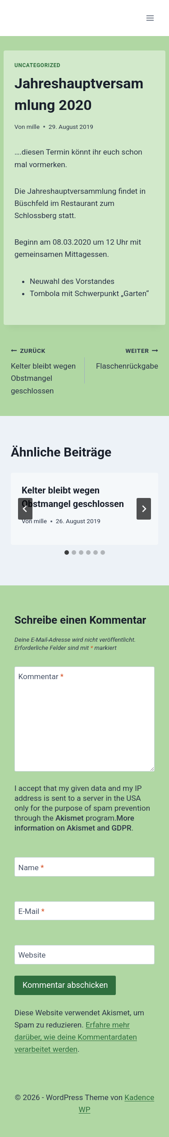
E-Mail (31, 911)
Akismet (69, 817)
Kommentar (41, 676)
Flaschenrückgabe (125, 357)
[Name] (84, 867)
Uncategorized (37, 65)
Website (32, 954)
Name (31, 867)
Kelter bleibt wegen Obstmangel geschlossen (44, 369)
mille (33, 126)
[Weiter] (144, 509)
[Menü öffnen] (150, 18)
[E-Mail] (84, 911)
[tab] (66, 552)
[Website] (84, 954)
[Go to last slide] (25, 509)
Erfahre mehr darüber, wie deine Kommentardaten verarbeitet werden (75, 1037)
